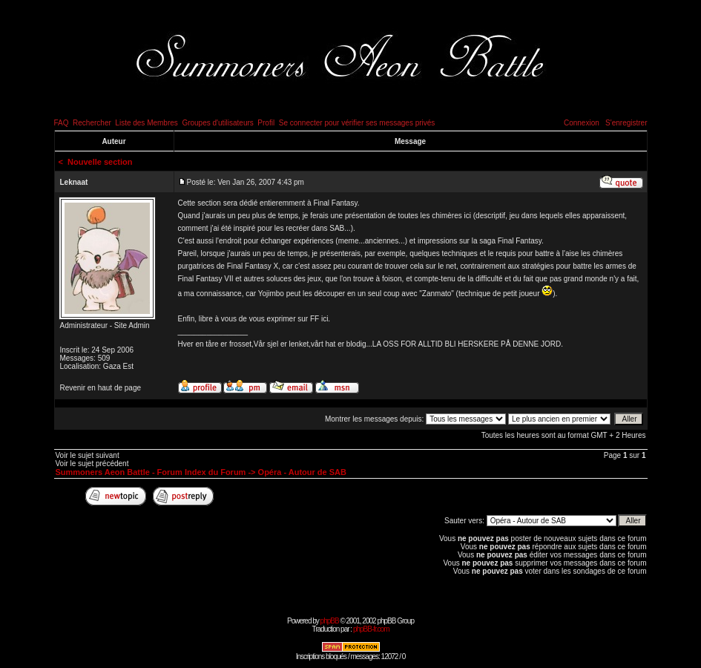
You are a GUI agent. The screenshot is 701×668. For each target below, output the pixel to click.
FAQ (61, 123)
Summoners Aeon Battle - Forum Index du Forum (151, 472)
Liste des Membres (146, 123)
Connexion (581, 123)
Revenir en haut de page (101, 388)
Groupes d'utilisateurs (217, 123)
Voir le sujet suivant (87, 455)
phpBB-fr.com (371, 629)
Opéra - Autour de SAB (302, 472)
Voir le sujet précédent (92, 463)
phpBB (329, 621)
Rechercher (92, 123)
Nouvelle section (100, 161)
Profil (265, 123)
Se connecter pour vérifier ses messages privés (357, 123)
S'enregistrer (626, 123)
